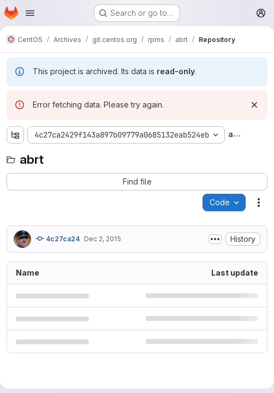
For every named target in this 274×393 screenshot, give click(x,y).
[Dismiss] (254, 104)
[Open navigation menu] (30, 13)
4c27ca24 (57, 238)
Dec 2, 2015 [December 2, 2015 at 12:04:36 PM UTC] (102, 239)
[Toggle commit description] (215, 239)
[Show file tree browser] (15, 135)
